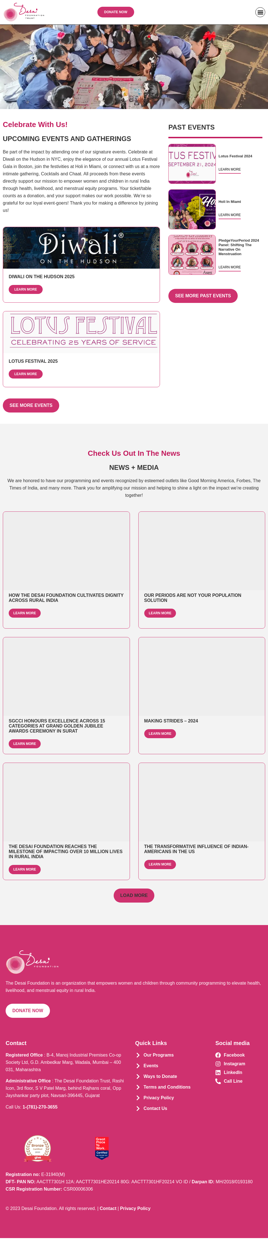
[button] (260, 12)
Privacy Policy (135, 1230)
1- (40, 1128)
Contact (108, 1230)
